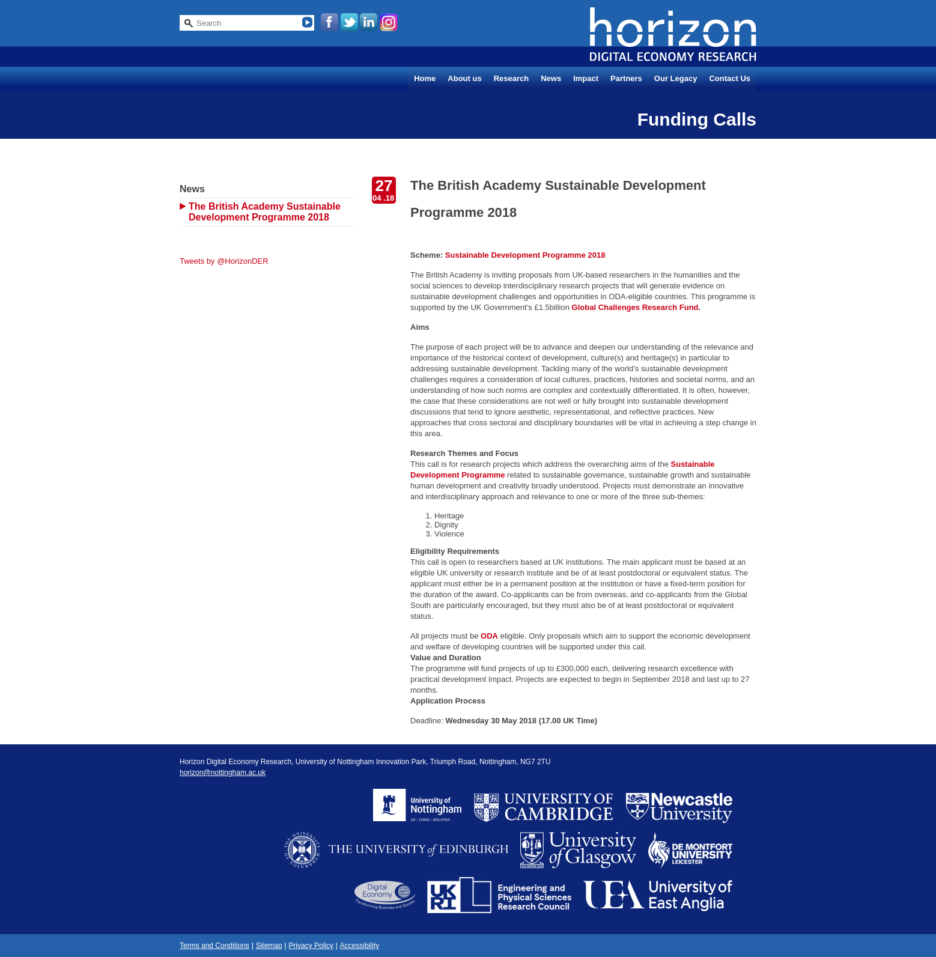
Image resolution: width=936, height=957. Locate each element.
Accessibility (359, 945)
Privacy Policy (310, 945)
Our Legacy (675, 78)
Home (425, 78)
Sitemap (269, 945)
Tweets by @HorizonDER (224, 261)
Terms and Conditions (214, 945)
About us (464, 78)
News (551, 78)
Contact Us (729, 78)
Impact (585, 78)
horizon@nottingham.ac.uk (223, 772)
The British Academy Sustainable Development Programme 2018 (265, 211)
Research (511, 78)
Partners (626, 78)
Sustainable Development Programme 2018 (525, 255)
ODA (489, 635)
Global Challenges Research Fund (635, 307)
